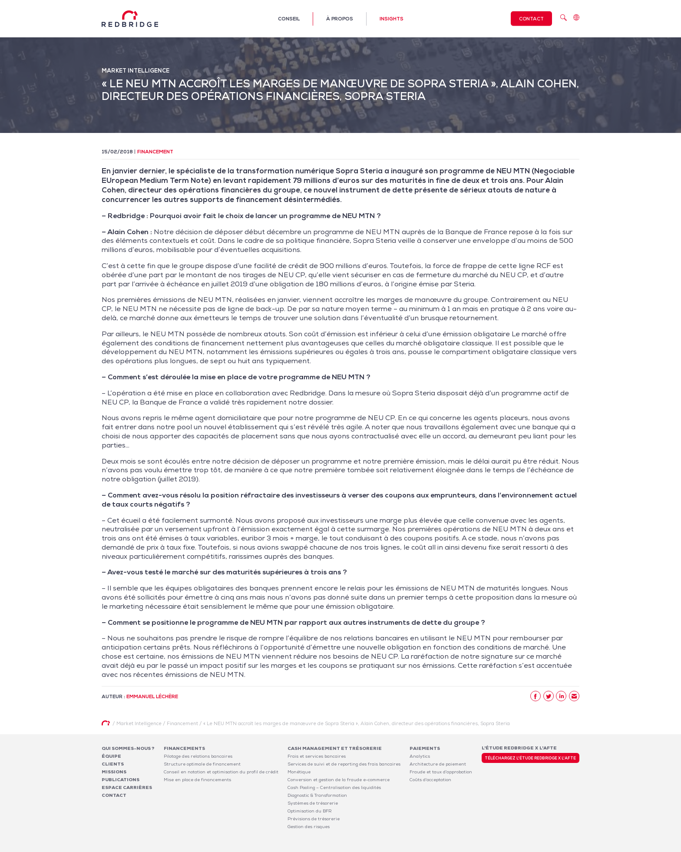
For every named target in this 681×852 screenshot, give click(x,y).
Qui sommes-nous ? (128, 748)
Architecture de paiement (438, 764)
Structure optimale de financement (202, 764)
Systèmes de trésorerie (313, 803)
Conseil (289, 19)
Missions (114, 772)
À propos (339, 19)
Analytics (420, 756)
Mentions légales (467, 847)
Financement (155, 152)
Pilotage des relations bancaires (198, 756)
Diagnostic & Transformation (317, 795)
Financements (184, 748)
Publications (120, 779)
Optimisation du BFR (310, 811)
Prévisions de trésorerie (314, 819)
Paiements (425, 748)
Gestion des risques (309, 826)
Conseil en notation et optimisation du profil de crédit (221, 772)
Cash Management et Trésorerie (335, 748)
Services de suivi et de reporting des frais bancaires (344, 764)
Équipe (111, 756)
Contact (531, 19)
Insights (391, 19)
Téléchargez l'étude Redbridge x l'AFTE (530, 758)
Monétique (299, 772)
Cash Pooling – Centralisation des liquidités (334, 787)
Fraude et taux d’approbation (441, 772)
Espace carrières (127, 787)
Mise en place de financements (197, 779)
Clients (113, 764)
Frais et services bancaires (317, 756)
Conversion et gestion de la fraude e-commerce (339, 779)
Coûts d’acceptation (430, 779)
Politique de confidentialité (521, 847)
